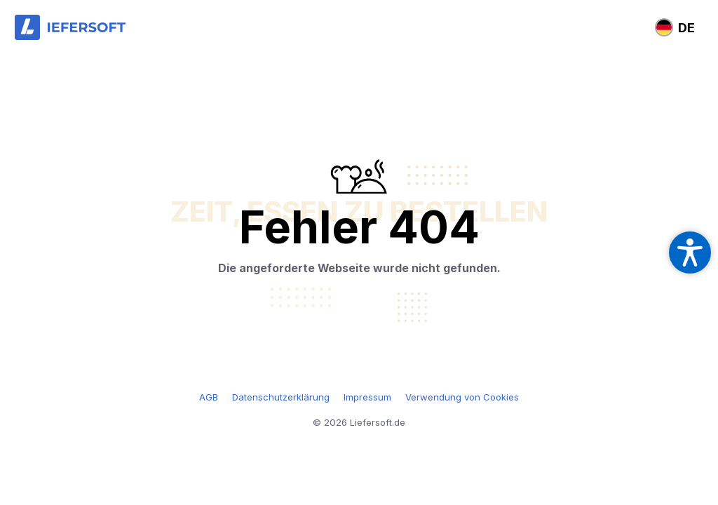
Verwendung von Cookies (462, 397)
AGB (208, 397)
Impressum (367, 397)
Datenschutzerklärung (281, 397)
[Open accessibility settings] (690, 252)
